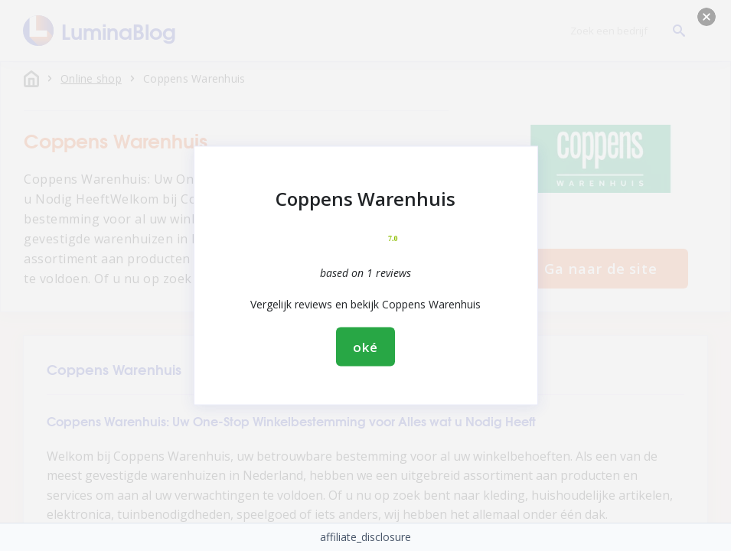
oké (365, 347)
